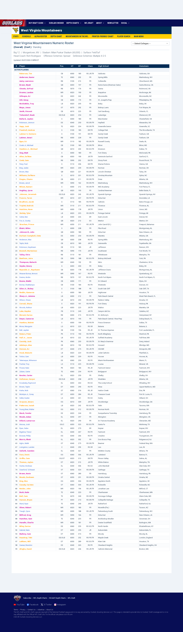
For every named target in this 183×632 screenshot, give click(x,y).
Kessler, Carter (25, 375)
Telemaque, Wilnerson (28, 360)
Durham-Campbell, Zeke (30, 236)
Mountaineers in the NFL (77, 36)
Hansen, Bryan (25, 500)
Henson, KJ (24, 349)
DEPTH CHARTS (74, 23)
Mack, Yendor (25, 413)
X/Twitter (48, 605)
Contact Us (31, 610)
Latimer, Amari (25, 138)
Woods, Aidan (25, 417)
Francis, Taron (25, 198)
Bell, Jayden (24, 330)
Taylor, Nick (23, 243)
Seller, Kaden (24, 398)
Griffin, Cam (24, 458)
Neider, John (25, 489)
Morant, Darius (25, 315)
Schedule (26, 36)
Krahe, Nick (23, 390)
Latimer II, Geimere (27, 134)
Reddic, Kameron (26, 292)
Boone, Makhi (25, 281)
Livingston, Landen (26, 447)
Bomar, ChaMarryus (27, 285)
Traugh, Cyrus (24, 511)
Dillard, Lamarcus (27, 421)
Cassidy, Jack (25, 341)
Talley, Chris (24, 255)
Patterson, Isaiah (26, 405)
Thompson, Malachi (28, 262)
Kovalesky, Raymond (27, 383)
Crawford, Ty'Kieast (27, 470)
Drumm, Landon (26, 92)
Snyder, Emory (25, 266)
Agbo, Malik (24, 443)
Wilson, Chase (25, 300)
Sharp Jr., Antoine (27, 296)
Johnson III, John (26, 232)
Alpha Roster (40, 36)
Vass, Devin (24, 455)
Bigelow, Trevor (25, 432)
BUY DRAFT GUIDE (37, 23)
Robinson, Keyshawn (27, 247)
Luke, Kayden (25, 311)
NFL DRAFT (88, 23)
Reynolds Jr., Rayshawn (29, 270)
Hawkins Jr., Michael (28, 149)
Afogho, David (25, 549)
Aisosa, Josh (24, 424)
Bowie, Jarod (24, 183)
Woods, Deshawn (26, 477)
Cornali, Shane (25, 304)
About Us (49, 610)
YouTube (20, 605)
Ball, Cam (23, 496)
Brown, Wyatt (25, 85)
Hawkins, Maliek (26, 323)
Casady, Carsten (26, 485)
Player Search (123, 36)
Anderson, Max (25, 240)
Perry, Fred (23, 164)
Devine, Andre (24, 277)
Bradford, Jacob (26, 202)
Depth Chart (56, 36)
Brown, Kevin (25, 474)
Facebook (34, 605)
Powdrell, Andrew (27, 130)
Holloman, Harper (27, 379)
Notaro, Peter (25, 334)
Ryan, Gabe (23, 428)
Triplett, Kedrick (26, 206)
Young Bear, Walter (26, 409)
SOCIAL (125, 23)
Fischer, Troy (24, 364)
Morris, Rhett (25, 439)
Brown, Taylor (24, 387)
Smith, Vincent (25, 111)
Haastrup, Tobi (25, 538)
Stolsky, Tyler (25, 213)
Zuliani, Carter (24, 372)
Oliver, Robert (25, 507)
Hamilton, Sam (25, 519)
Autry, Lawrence (26, 81)
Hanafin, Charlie (26, 523)
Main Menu (139, 36)
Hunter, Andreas (25, 466)
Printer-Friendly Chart (102, 36)
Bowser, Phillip (25, 436)
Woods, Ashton (25, 307)
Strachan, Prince (26, 224)
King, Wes (23, 481)
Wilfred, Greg (25, 515)
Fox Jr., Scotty (24, 221)
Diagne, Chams (26, 179)
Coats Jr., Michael (26, 145)
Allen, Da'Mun (25, 157)
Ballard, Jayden (26, 119)
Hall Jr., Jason (25, 338)
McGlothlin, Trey (26, 104)
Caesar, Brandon (25, 545)
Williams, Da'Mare (27, 175)
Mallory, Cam (25, 534)
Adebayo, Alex (25, 345)
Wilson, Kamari (25, 187)
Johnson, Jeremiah (27, 194)
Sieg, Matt (23, 153)
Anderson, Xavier (26, 77)
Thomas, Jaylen (26, 462)
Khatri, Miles (24, 228)
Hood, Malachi (25, 353)
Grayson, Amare (26, 402)
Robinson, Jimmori (26, 123)
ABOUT (100, 23)
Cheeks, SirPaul (26, 89)
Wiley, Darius (25, 526)
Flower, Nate (24, 368)
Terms (16, 610)
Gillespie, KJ (24, 96)
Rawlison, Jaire (26, 258)
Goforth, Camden (26, 451)
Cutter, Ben (23, 217)
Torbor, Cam (24, 356)
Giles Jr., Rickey (26, 289)
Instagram (61, 605)
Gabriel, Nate (24, 530)
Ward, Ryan (23, 504)
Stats (15, 36)
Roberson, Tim (25, 74)
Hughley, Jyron (26, 190)
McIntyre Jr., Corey (26, 394)
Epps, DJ (23, 141)
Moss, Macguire (25, 326)
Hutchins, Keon (26, 209)
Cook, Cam (24, 160)
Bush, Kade (24, 492)
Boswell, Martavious (28, 251)
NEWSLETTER (112, 23)
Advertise (41, 610)
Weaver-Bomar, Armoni (28, 274)
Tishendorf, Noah (27, 115)
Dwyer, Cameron (26, 319)
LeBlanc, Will (25, 541)
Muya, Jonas (24, 107)
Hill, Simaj (23, 100)
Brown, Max (24, 172)
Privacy (22, 610)
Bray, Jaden (23, 168)
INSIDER (56, 23)
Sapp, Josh (24, 126)
